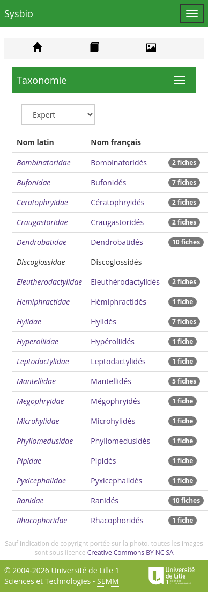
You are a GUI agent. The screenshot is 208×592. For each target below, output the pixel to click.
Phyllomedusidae (45, 441)
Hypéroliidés (113, 341)
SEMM (108, 581)
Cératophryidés (117, 202)
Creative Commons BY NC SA (130, 552)
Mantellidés (111, 381)
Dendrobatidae (41, 242)
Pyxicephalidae (41, 480)
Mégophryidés (115, 401)
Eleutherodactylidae (49, 282)
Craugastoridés (117, 222)
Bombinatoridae (44, 162)
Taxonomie (41, 80)
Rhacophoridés (117, 520)
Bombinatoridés (119, 162)
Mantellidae (36, 381)
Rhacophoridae (42, 520)
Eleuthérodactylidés (125, 282)
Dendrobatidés (117, 242)
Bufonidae (33, 182)
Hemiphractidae (43, 302)
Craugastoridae (42, 222)
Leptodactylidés (118, 361)
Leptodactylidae (43, 361)
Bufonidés (108, 182)
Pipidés (103, 461)
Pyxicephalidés (116, 480)
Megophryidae (40, 401)
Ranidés (104, 500)
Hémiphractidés (118, 302)
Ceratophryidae (42, 202)
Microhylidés (113, 421)
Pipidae (29, 461)
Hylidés (103, 321)
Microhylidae (38, 421)
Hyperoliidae (37, 341)
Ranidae (30, 500)
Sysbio (18, 13)
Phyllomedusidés (120, 441)
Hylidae (29, 321)
